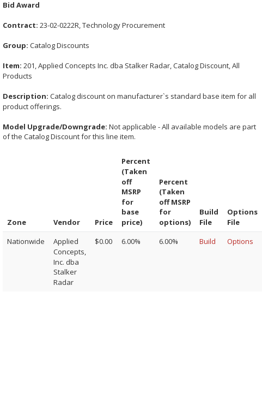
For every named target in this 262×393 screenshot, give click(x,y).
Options (240, 241)
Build (207, 241)
